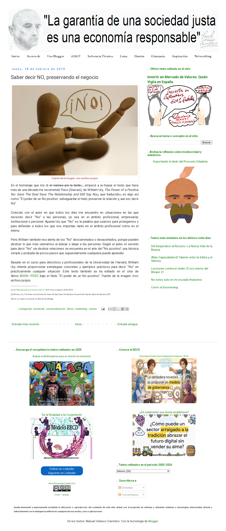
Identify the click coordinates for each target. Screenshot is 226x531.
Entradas (126, 487)
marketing (81, 308)
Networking (203, 56)
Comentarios (129, 495)
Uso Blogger (55, 56)
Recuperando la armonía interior (30, 290)
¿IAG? (75, 56)
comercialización (56, 308)
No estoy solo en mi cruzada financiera (176, 279)
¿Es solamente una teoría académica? (164, 412)
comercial (39, 308)
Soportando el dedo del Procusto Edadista (180, 161)
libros (70, 308)
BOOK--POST (29, 276)
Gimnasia (158, 56)
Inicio (15, 56)
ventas (93, 308)
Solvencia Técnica (100, 56)
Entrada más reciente (25, 324)
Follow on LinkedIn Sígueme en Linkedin (62, 471)
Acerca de (33, 56)
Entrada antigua (128, 324)
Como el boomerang (164, 287)
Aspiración (179, 56)
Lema (123, 56)
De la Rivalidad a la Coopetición (62, 415)
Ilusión (139, 56)
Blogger (153, 521)
